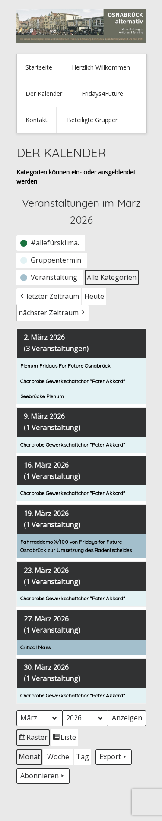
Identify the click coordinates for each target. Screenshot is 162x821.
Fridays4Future (102, 93)
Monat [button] (29, 756)
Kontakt (36, 120)
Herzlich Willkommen (101, 67)
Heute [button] (94, 296)
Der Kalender (43, 93)
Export (113, 757)
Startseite (38, 67)
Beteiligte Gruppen (93, 120)
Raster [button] (33, 739)
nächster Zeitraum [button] (52, 313)
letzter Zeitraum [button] (49, 297)
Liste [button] (64, 739)
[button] (50, 243)
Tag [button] (82, 756)
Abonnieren (43, 776)
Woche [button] (58, 756)
